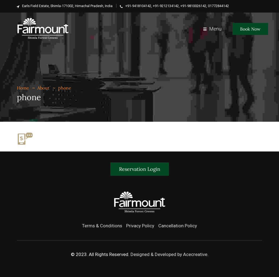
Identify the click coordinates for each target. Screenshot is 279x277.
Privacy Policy (140, 225)
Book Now (250, 29)
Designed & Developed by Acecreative (168, 254)
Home (23, 88)
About (43, 88)
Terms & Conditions (102, 225)
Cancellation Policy (178, 225)
